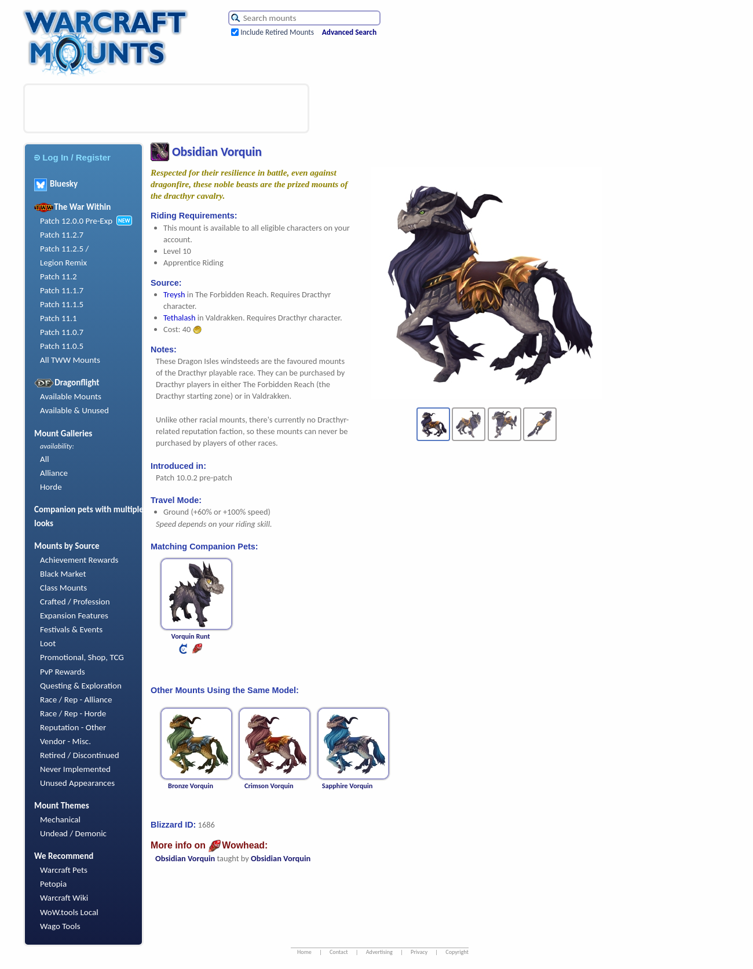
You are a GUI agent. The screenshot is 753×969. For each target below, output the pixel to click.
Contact (339, 952)
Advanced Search (349, 32)
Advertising (379, 952)
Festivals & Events (71, 629)
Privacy (419, 952)
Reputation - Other (73, 727)
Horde (51, 487)
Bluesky (56, 183)
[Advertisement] (166, 108)
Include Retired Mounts (277, 32)
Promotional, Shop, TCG (82, 657)
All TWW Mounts (70, 360)
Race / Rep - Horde (73, 713)
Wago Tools (60, 926)
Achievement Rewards (79, 560)
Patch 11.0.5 (61, 346)
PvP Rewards (62, 671)
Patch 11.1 (58, 318)
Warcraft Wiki (64, 898)
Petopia (53, 884)
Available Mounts (70, 396)
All (44, 459)
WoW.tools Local (69, 912)
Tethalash (179, 317)
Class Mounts (63, 587)
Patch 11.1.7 (61, 290)
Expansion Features (74, 615)
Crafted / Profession (75, 601)
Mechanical (60, 819)
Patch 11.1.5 (61, 304)
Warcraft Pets (63, 870)
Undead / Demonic (73, 833)
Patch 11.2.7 (61, 235)
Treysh (174, 294)
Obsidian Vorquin (185, 858)
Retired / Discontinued (79, 755)
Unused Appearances (77, 783)
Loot (48, 643)
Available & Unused (74, 410)
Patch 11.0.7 (61, 332)
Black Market (63, 574)
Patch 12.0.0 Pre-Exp (76, 221)
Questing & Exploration (81, 685)
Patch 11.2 (58, 276)
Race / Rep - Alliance (76, 699)
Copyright (457, 952)
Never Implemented (75, 769)
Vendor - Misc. (65, 741)
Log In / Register (72, 157)
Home (304, 952)
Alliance (54, 473)
